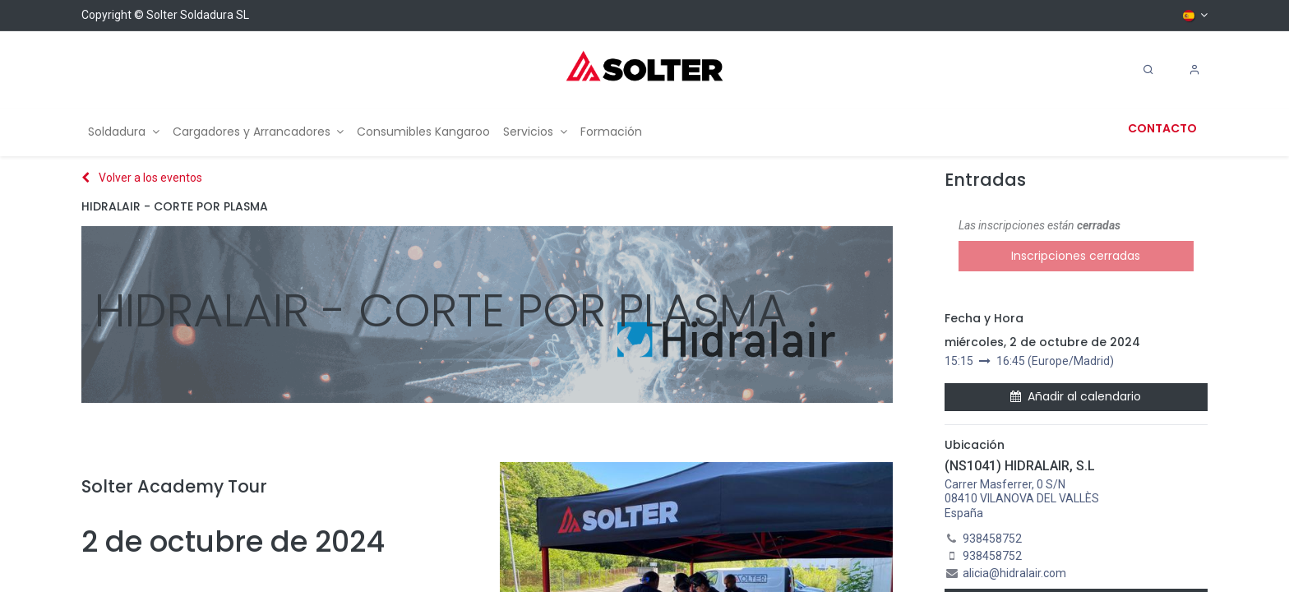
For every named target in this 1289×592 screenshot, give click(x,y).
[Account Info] (1194, 70)
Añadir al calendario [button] (1075, 396)
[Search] (1148, 70)
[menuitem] (123, 132)
